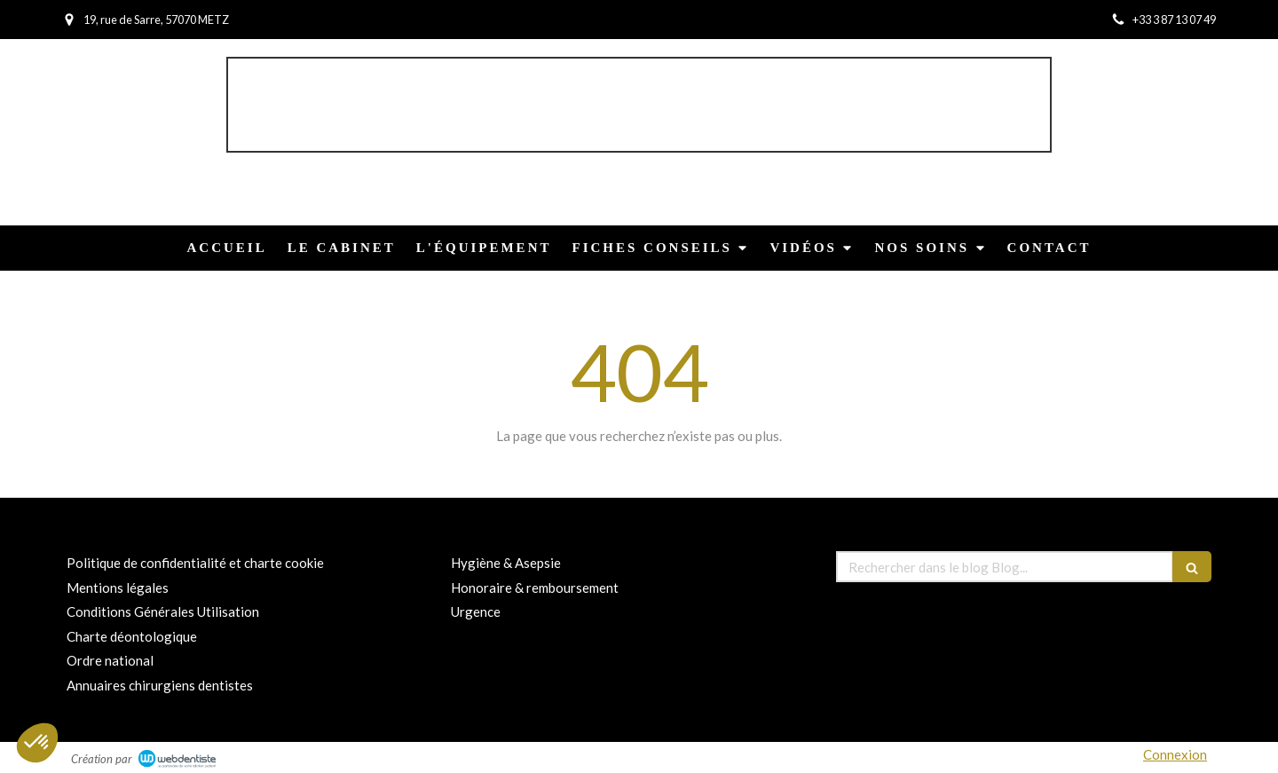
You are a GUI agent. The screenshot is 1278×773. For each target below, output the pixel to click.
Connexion (1175, 754)
